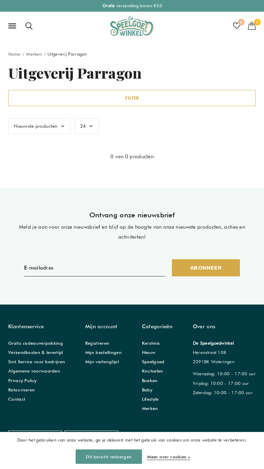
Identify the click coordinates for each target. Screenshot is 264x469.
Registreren (97, 343)
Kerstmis (151, 343)
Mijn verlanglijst (102, 361)
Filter (132, 98)
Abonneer (206, 267)
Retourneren (21, 389)
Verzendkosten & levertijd (35, 352)
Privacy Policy (22, 380)
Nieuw (149, 352)
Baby (147, 389)
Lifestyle (150, 399)
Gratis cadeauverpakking (35, 343)
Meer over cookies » (168, 456)
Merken (34, 54)
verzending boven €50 (132, 5)
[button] (13, 26)
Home (14, 54)
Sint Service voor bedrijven (36, 361)
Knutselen (152, 371)
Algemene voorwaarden (34, 371)
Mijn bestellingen (103, 352)
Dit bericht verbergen (109, 456)
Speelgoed (153, 361)
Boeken (150, 380)
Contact (16, 399)
